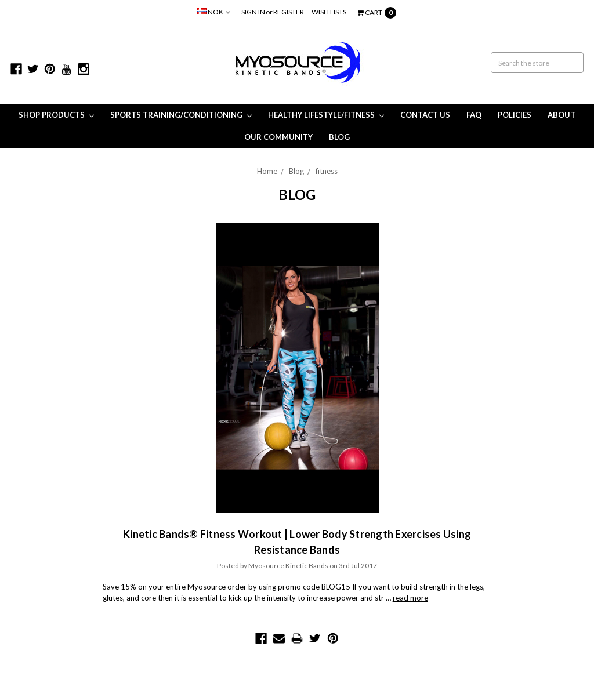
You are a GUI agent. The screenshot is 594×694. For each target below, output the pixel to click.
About (561, 114)
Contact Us (425, 114)
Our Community (278, 136)
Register (288, 12)
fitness (327, 171)
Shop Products (56, 114)
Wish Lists (329, 12)
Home (267, 171)
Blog (339, 136)
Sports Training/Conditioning (181, 114)
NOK (213, 12)
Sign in (253, 12)
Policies (514, 114)
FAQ (473, 114)
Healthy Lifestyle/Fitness (326, 114)
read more (410, 597)
